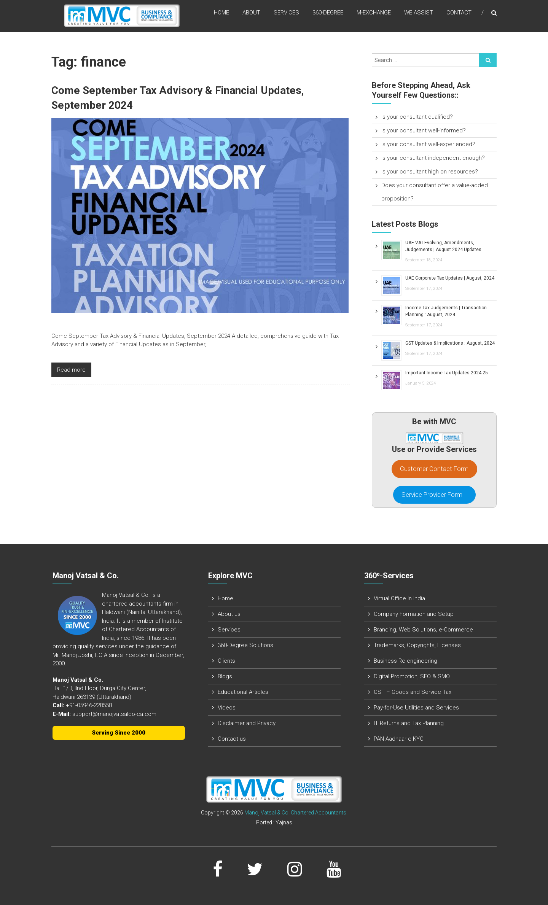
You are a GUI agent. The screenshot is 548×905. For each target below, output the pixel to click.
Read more (71, 369)
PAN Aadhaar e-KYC (399, 738)
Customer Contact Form (434, 468)
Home (221, 14)
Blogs (225, 676)
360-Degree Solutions (245, 645)
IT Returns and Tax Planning (409, 723)
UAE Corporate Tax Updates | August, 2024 (449, 278)
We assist (418, 14)
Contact (459, 14)
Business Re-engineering (405, 660)
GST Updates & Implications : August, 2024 (450, 343)
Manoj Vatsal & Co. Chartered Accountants (295, 813)
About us (229, 614)
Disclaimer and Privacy (247, 723)
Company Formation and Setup (414, 614)
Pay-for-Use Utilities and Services (416, 707)
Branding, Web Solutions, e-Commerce (423, 629)
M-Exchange (374, 14)
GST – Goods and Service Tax (412, 692)
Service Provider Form (434, 494)
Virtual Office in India (399, 598)
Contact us (232, 738)
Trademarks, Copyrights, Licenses (417, 645)
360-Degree (327, 14)
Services (286, 14)
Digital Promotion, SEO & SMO (412, 676)
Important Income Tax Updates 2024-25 (446, 372)
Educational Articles (243, 692)
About (251, 14)
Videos (227, 707)
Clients (226, 660)
